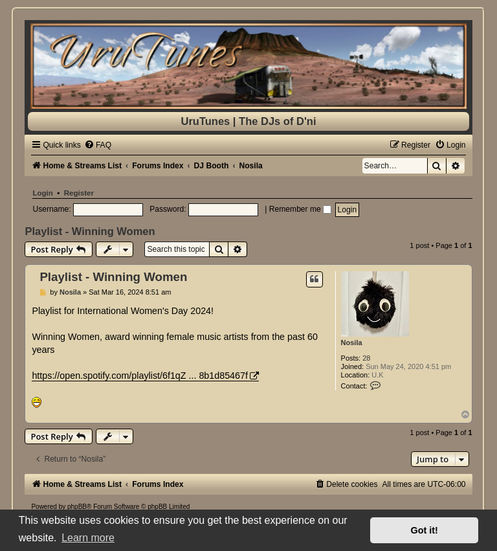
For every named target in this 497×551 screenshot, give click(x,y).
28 (366, 358)
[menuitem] (97, 145)
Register (79, 193)
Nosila (351, 342)
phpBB (77, 506)
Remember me (300, 209)
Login (42, 193)
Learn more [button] (88, 537)
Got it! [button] (424, 530)
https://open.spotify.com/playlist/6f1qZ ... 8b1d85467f (140, 375)
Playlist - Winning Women (90, 231)
